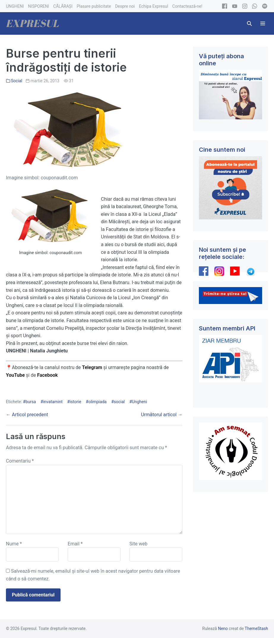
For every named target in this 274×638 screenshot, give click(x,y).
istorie (75, 401)
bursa (31, 401)
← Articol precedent (27, 414)
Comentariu (20, 461)
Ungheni (139, 401)
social (119, 401)
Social (16, 80)
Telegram (92, 367)
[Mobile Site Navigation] (262, 23)
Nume (14, 544)
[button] (249, 23)
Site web (138, 544)
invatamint (53, 401)
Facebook (48, 375)
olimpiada (97, 401)
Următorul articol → (162, 414)
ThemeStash (256, 628)
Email (75, 544)
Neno (223, 628)
